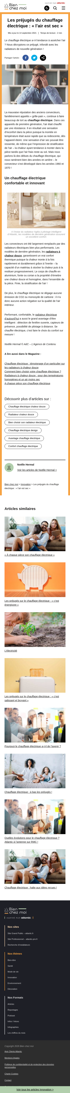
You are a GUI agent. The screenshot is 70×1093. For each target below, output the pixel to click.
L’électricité (11, 650)
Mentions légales (12, 1058)
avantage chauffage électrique (24, 438)
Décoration (12, 989)
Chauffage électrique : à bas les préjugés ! (28, 792)
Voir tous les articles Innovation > (34, 1089)
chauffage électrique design (23, 430)
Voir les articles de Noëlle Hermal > (37, 470)
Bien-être (12, 960)
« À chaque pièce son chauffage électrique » (30, 555)
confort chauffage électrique (23, 446)
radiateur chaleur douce (21, 414)
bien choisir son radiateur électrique (27, 422)
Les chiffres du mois (16, 1033)
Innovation (26, 484)
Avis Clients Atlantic (13, 1051)
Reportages (13, 1010)
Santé (10, 966)
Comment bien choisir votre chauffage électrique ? (33, 371)
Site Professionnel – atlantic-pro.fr (23, 939)
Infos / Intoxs (13, 1021)
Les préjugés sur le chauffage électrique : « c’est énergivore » (32, 602)
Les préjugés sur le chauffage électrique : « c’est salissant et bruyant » (32, 698)
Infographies (13, 1027)
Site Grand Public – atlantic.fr (20, 933)
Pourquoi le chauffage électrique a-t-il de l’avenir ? (33, 746)
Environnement (14, 983)
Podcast (11, 1016)
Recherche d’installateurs (19, 945)
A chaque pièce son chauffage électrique (27, 383)
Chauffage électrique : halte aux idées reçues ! (31, 887)
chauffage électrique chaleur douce (27, 406)
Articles (11, 1004)
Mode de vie (13, 972)
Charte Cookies (11, 1074)
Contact (8, 1080)
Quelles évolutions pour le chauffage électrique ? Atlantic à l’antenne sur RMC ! (32, 839)
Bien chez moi (11, 484)
